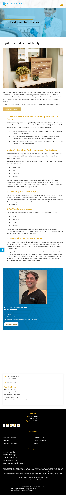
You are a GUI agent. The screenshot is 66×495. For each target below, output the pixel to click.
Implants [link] (6, 440)
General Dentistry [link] (40, 440)
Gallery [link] (36, 443)
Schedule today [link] (11, 324)
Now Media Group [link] (39, 486)
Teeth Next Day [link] (39, 438)
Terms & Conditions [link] (27, 490)
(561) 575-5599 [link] (10, 382)
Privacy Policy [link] (15, 490)
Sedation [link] (37, 435)
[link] (2, 250)
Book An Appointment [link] (11, 109)
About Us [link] (6, 435)
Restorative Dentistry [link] (10, 443)
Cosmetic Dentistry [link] (9, 438)
